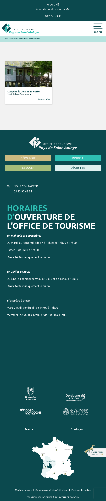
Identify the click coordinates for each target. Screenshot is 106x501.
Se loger (28, 167)
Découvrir (53, 16)
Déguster (78, 167)
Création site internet (39, 497)
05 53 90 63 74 (23, 191)
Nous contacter (26, 186)
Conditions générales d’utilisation (51, 490)
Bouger (77, 158)
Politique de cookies (81, 490)
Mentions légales (23, 490)
